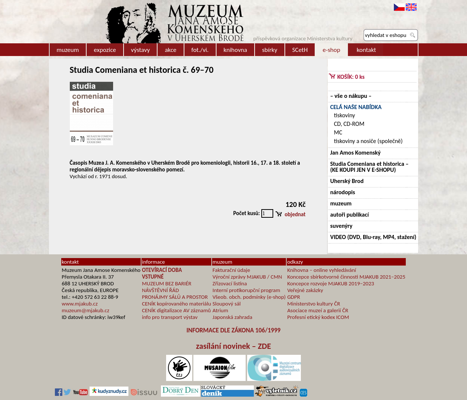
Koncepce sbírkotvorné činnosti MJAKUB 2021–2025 (346, 276)
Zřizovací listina (229, 283)
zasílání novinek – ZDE (233, 346)
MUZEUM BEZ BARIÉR (167, 283)
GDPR (293, 297)
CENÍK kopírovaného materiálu (176, 303)
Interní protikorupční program (246, 290)
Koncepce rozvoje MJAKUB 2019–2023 (330, 283)
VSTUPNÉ (153, 276)
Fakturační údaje (231, 270)
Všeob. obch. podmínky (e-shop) (249, 297)
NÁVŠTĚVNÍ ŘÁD (160, 290)
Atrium (220, 310)
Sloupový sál (226, 303)
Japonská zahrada (232, 317)
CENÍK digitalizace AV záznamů (176, 310)
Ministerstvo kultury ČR (313, 303)
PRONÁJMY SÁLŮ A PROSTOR (175, 297)
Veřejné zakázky (305, 290)
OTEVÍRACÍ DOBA (162, 270)
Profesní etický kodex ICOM (318, 317)
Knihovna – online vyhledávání (321, 270)
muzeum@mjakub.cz (85, 310)
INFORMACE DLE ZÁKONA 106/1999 (234, 330)
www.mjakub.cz (79, 303)
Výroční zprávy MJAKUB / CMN (247, 276)
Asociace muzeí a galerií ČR (317, 310)
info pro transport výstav (169, 317)
